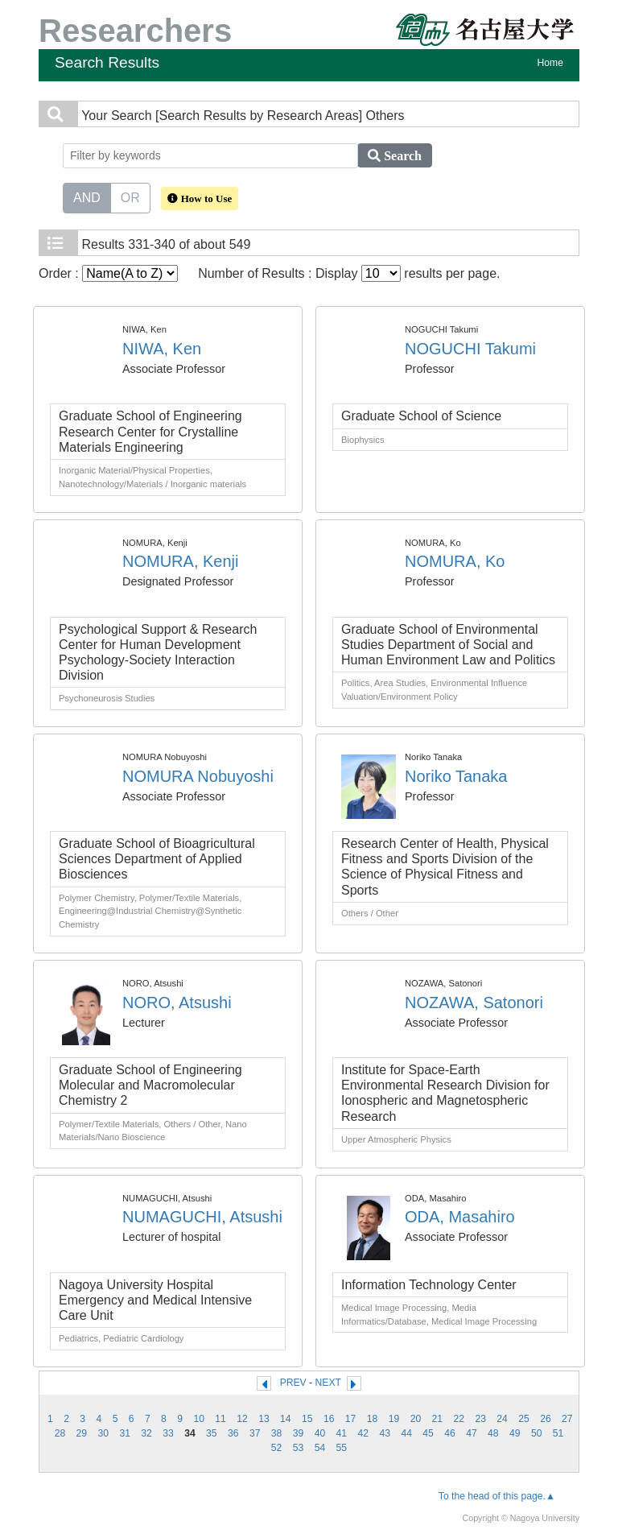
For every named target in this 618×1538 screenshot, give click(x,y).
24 (502, 1418)
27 (567, 1418)
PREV (293, 1382)
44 (406, 1433)
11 (220, 1418)
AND (87, 196)
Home (550, 62)
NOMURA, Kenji (180, 561)
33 (168, 1433)
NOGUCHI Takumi (470, 349)
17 (350, 1418)
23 (480, 1418)
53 (298, 1447)
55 (342, 1447)
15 (307, 1418)
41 (342, 1433)
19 (394, 1418)
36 (233, 1433)
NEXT (328, 1382)
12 (242, 1418)
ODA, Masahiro (460, 1217)
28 (60, 1433)
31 (124, 1433)
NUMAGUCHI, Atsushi (202, 1217)
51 (558, 1433)
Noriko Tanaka (456, 776)
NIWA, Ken (161, 349)
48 (493, 1433)
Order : (108, 273)
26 (545, 1418)
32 (146, 1433)
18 (372, 1418)
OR (130, 196)
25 (523, 1418)
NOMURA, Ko (455, 561)
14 (285, 1418)
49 (515, 1433)
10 (198, 1418)
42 (363, 1433)
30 (103, 1433)
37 (255, 1433)
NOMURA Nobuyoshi (198, 776)
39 (298, 1433)
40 (320, 1433)
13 (264, 1418)
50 (536, 1433)
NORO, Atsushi (177, 1002)
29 (82, 1433)
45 (428, 1433)
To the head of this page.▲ (497, 1496)
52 (276, 1447)
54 (320, 1447)
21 (437, 1418)
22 (458, 1418)
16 (329, 1418)
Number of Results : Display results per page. (349, 273)
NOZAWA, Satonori (474, 1002)
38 (276, 1433)
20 (416, 1418)
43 (384, 1433)
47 (471, 1433)
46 (449, 1433)
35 (211, 1433)
